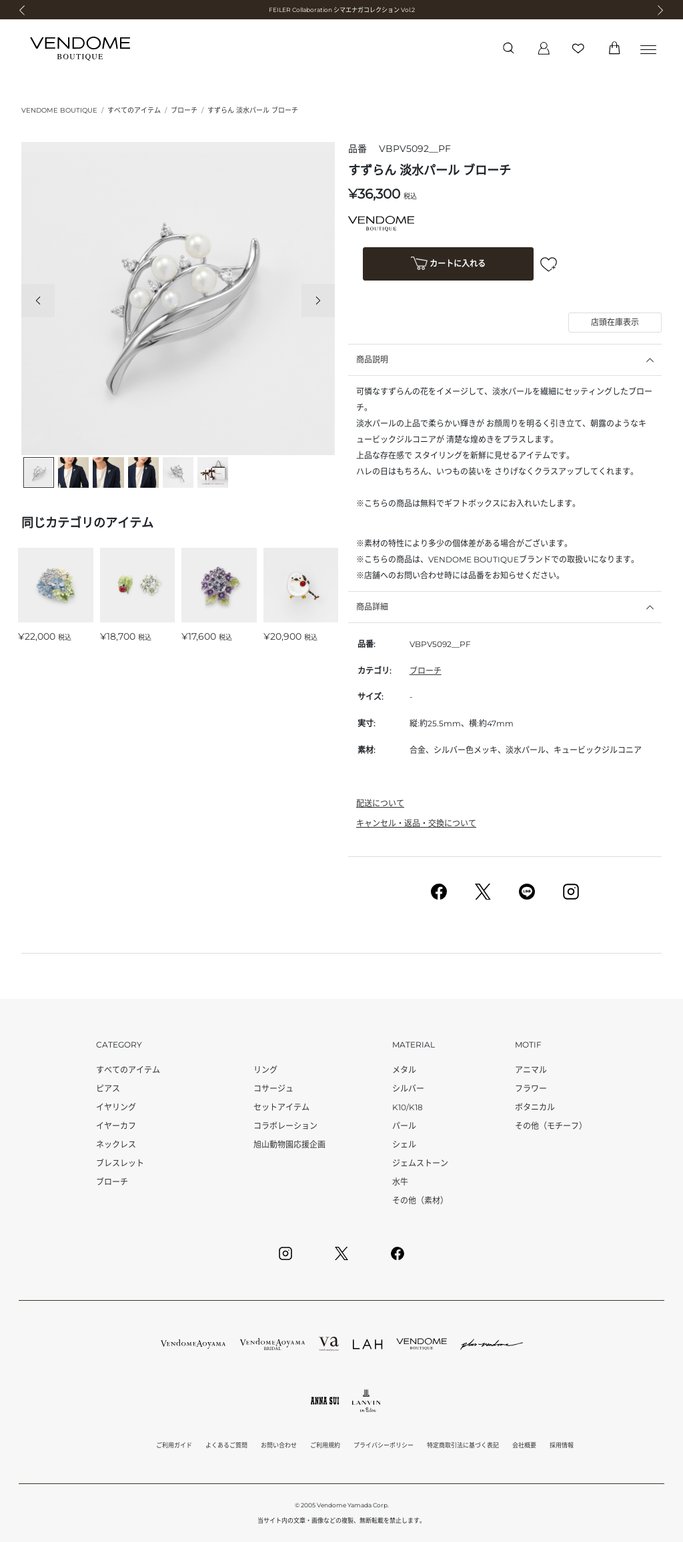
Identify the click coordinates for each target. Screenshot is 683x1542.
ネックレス (116, 1145)
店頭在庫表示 (615, 322)
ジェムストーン (420, 1163)
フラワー (531, 1089)
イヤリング (116, 1107)
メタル (404, 1070)
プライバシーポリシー (384, 1445)
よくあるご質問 (226, 1445)
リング (265, 1070)
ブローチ (184, 110)
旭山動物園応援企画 (289, 1145)
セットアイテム (281, 1107)
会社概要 (524, 1445)
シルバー (408, 1089)
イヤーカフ (116, 1126)
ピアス (108, 1089)
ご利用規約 (325, 1445)
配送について (380, 803)
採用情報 (562, 1445)
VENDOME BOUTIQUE (59, 110)
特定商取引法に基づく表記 (463, 1445)
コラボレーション (285, 1126)
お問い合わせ (279, 1445)
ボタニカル (535, 1107)
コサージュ (273, 1089)
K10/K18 (407, 1107)
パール (404, 1126)
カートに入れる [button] (448, 265)
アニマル (531, 1070)
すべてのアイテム (134, 110)
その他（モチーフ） (551, 1126)
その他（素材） (420, 1200)
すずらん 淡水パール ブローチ (252, 110)
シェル (404, 1145)
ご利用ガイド (174, 1445)
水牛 (400, 1182)
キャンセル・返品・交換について (416, 823)
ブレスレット (120, 1163)
